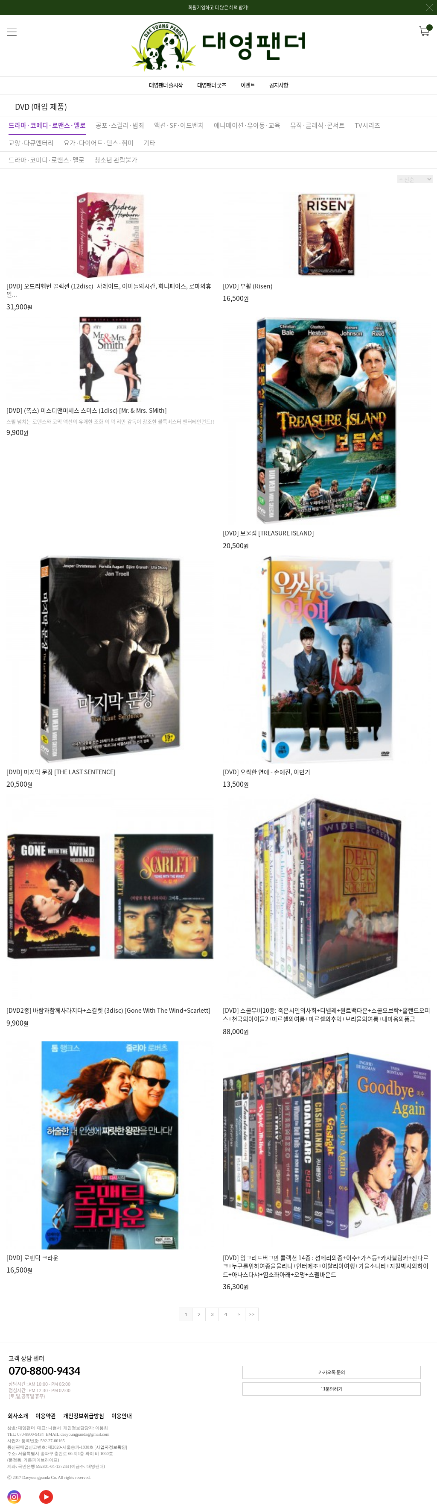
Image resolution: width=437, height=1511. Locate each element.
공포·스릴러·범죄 (120, 125)
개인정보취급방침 (83, 1415)
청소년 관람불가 (115, 160)
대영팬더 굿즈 (211, 85)
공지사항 (278, 85)
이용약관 (45, 1415)
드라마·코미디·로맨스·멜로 (46, 160)
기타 (149, 142)
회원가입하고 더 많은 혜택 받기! (310, 9)
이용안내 (121, 1415)
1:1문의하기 (331, 1389)
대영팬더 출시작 (166, 85)
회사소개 (18, 1415)
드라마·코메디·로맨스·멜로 (47, 125)
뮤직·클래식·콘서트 (317, 125)
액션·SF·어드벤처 (179, 125)
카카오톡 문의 (331, 1372)
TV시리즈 (367, 125)
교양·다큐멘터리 (31, 142)
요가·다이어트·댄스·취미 (99, 142)
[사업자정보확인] (110, 1447)
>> (252, 1314)
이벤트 (248, 85)
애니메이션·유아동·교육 (247, 125)
